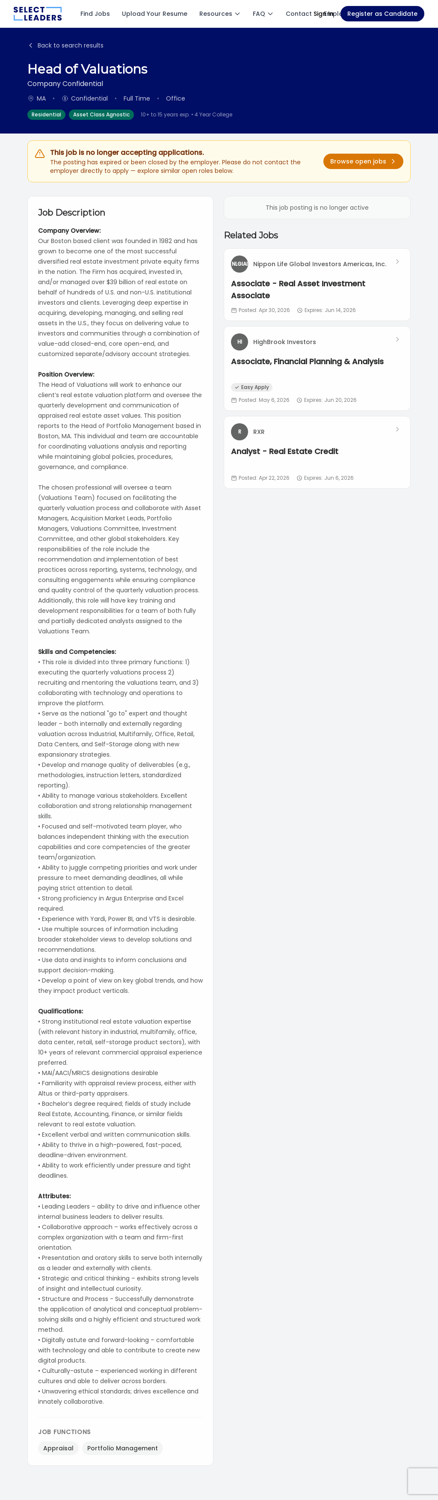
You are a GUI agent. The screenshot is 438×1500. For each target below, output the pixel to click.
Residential (46, 114)
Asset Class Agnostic (101, 114)
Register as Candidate (382, 13)
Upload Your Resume (154, 13)
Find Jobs (95, 13)
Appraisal (58, 1448)
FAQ (263, 13)
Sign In (324, 13)
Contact (299, 13)
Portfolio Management (122, 1448)
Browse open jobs (363, 161)
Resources (220, 13)
